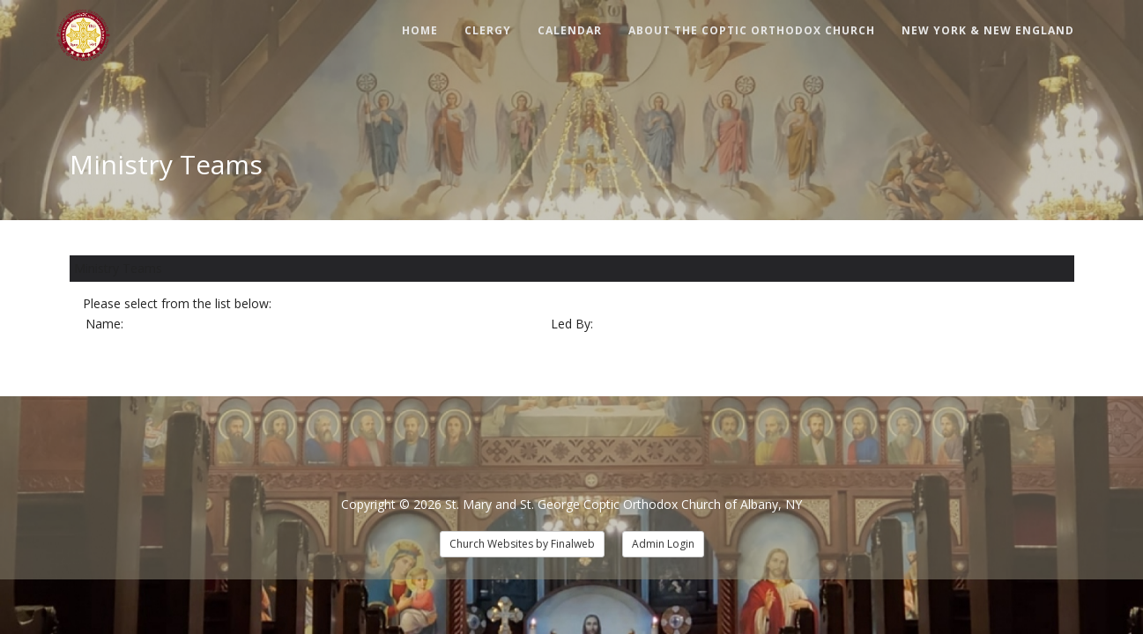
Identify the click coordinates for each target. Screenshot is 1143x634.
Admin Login (663, 543)
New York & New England (988, 30)
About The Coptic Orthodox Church (751, 30)
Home (420, 30)
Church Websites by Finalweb (522, 543)
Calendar (570, 30)
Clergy (487, 30)
